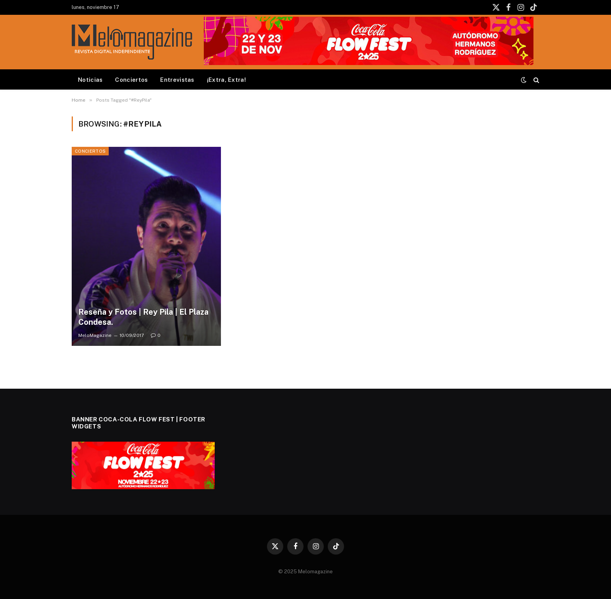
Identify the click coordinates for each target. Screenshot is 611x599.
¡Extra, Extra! (226, 79)
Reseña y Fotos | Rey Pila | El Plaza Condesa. (143, 317)
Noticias (90, 79)
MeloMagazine (94, 335)
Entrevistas (177, 79)
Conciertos (131, 79)
